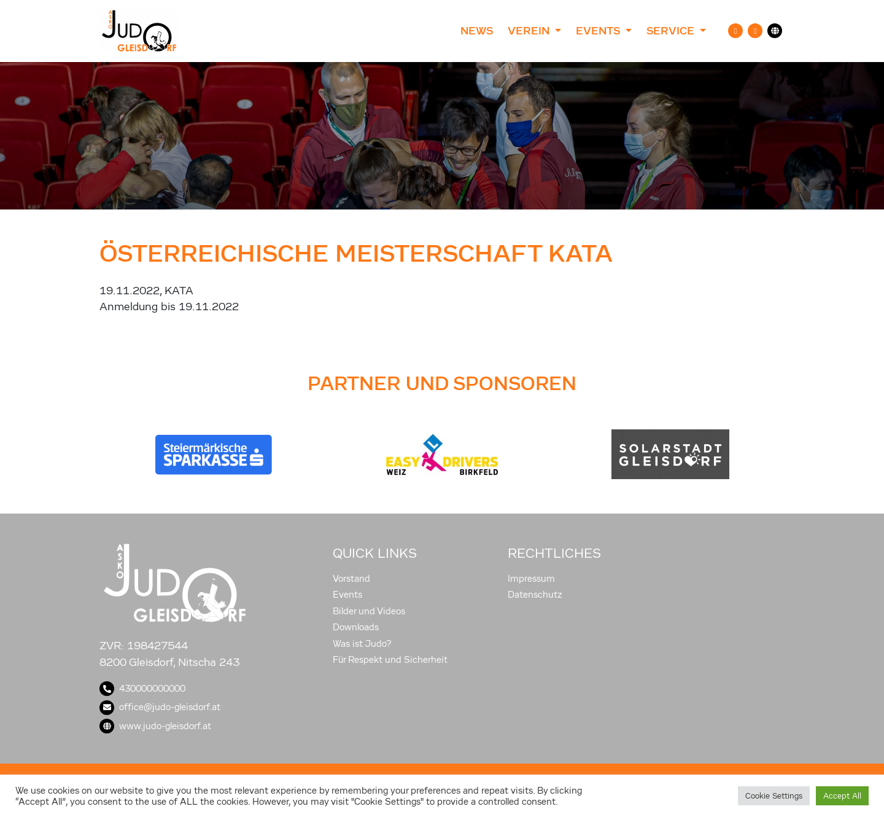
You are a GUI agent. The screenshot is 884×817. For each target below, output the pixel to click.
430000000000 (142, 688)
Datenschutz (535, 594)
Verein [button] (530, 30)
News (476, 30)
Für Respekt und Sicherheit (390, 659)
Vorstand (351, 578)
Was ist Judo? (362, 643)
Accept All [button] (842, 795)
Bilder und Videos (369, 611)
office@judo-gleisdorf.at (159, 707)
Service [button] (671, 30)
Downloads (356, 627)
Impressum (531, 578)
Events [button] (599, 30)
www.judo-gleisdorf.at (155, 726)
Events (347, 594)
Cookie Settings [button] (773, 795)
